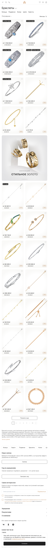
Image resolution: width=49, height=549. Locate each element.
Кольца (4, 12)
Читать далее (6, 439)
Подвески (11, 12)
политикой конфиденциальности (29, 498)
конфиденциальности (18, 539)
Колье (19, 12)
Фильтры (43, 16)
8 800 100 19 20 (7, 528)
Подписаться (42, 491)
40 (32, 423)
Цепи (25, 12)
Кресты (31, 12)
